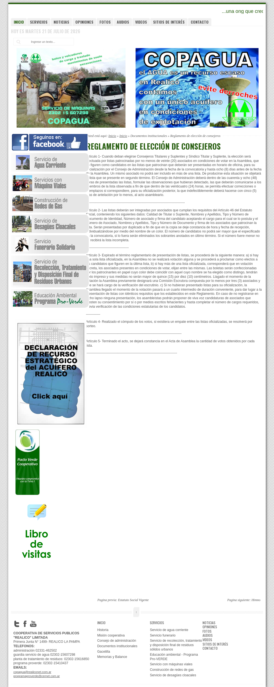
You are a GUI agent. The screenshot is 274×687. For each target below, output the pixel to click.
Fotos (105, 22)
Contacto (200, 22)
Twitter (16, 624)
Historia (103, 630)
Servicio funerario (162, 635)
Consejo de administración (116, 641)
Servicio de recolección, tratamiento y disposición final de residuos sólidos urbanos (176, 645)
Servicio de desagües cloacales (173, 675)
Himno (256, 600)
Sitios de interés (169, 22)
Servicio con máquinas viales (171, 664)
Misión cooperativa (111, 635)
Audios (123, 22)
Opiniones (84, 22)
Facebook (25, 624)
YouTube (33, 624)
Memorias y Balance (112, 657)
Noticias (61, 22)
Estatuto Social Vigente (133, 600)
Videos (141, 22)
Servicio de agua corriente (169, 630)
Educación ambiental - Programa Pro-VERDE (174, 657)
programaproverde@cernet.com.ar (36, 676)
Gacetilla (103, 652)
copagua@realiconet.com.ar (32, 672)
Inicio (19, 22)
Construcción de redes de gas (171, 670)
